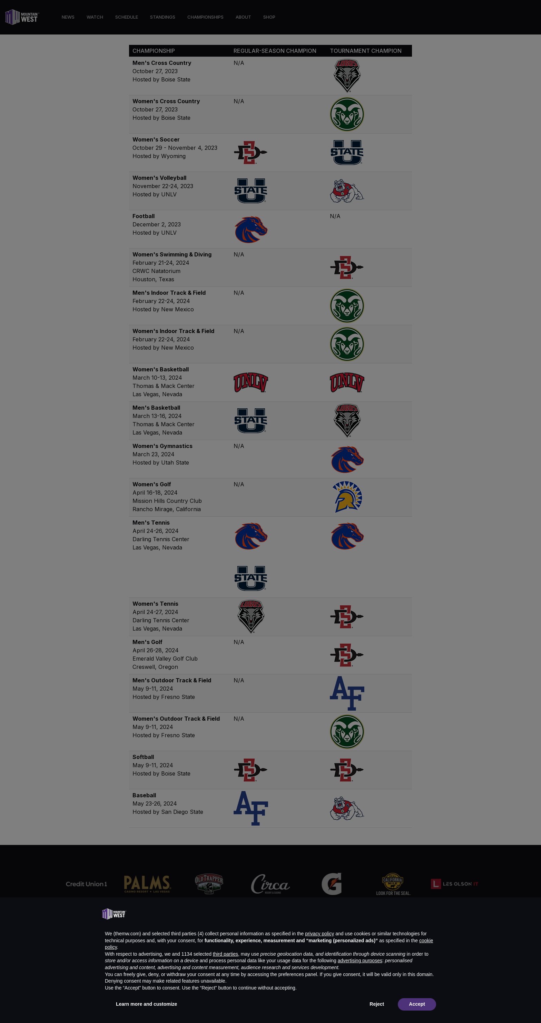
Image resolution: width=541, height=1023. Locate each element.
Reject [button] (377, 1004)
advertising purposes (360, 960)
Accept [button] (417, 1004)
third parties (225, 954)
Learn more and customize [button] (146, 1004)
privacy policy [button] (319, 933)
